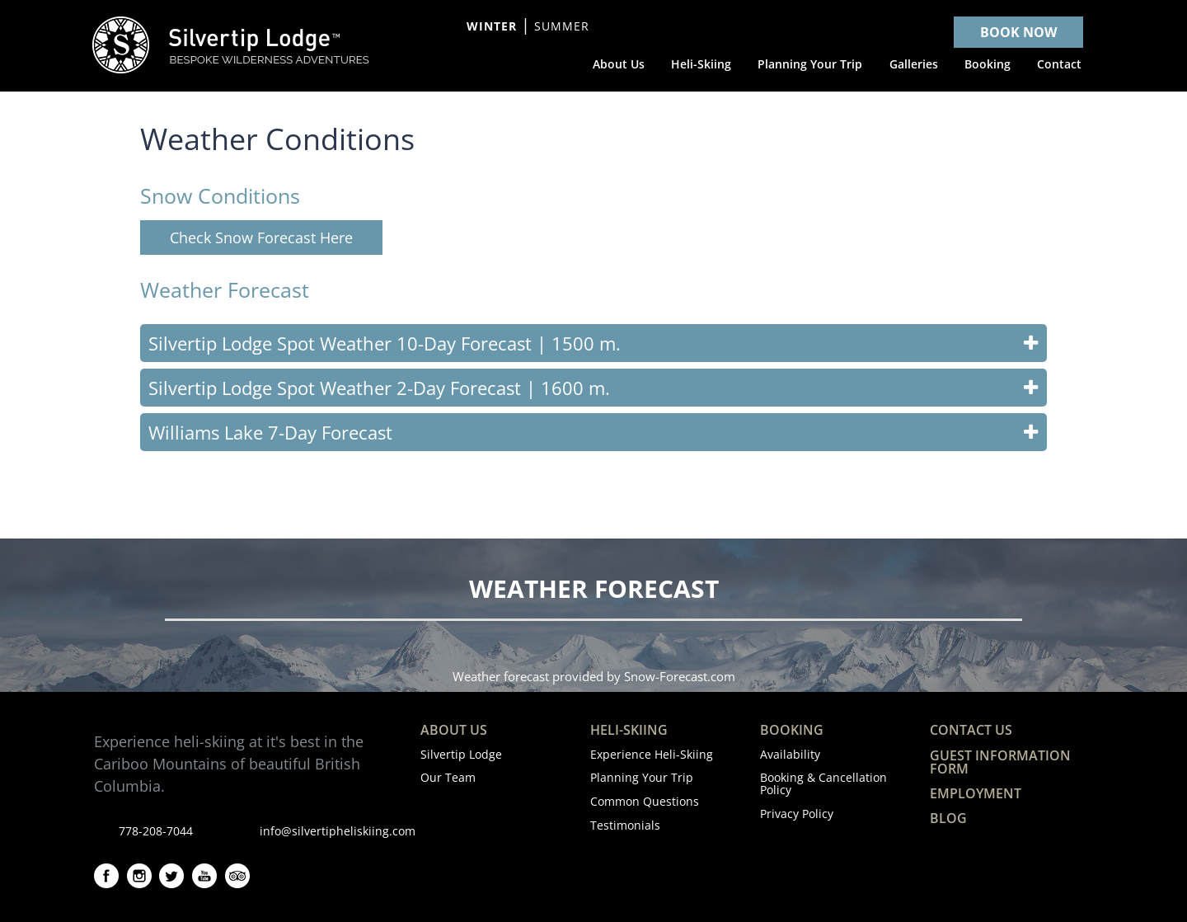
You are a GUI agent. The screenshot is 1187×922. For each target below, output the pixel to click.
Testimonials (625, 825)
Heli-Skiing (629, 730)
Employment (975, 793)
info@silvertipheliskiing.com (337, 831)
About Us (453, 730)
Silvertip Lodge (461, 754)
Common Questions (644, 801)
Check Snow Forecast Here (261, 237)
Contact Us (971, 730)
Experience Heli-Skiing (651, 754)
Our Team (448, 777)
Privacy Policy (796, 813)
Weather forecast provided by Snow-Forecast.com (594, 676)
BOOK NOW (1018, 32)
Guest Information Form (1000, 762)
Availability (790, 754)
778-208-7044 (156, 831)
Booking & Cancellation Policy (823, 783)
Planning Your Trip (641, 777)
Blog (948, 818)
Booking (791, 730)
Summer (561, 26)
